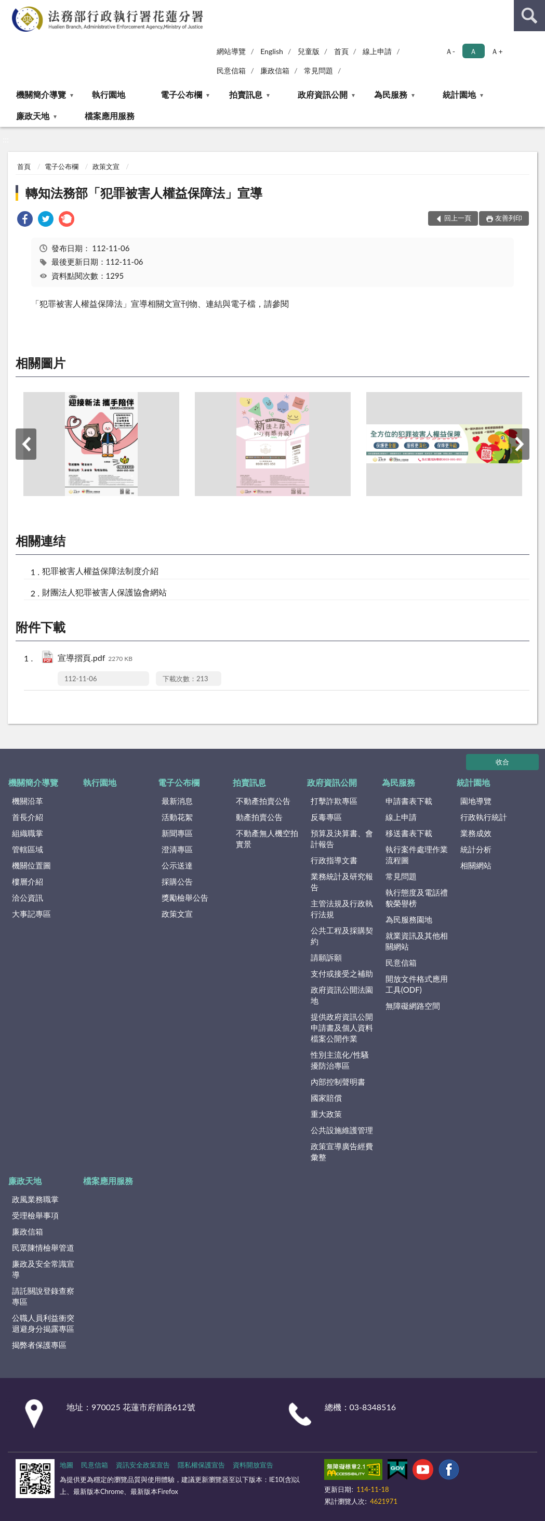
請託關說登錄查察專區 (43, 1296)
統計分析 (475, 849)
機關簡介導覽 (41, 94)
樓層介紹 (27, 881)
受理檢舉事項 (35, 1215)
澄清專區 (177, 849)
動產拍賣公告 (259, 817)
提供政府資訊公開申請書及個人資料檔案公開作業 (342, 1027)
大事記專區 (31, 913)
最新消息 (177, 800)
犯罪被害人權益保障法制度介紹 (100, 571)
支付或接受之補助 (342, 973)
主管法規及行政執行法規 (342, 909)
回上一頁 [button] (457, 218)
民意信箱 (231, 70)
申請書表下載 (409, 800)
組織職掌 (27, 833)
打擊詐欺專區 (334, 800)
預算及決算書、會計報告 (342, 838)
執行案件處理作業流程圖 (417, 854)
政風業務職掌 (35, 1199)
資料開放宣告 (253, 1465)
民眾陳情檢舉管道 (43, 1247)
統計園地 (459, 94)
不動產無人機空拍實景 (267, 838)
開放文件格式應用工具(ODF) (417, 984)
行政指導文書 (334, 860)
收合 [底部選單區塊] (502, 762)
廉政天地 (32, 116)
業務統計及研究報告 (342, 882)
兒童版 (309, 51)
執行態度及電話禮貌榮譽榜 (417, 898)
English (271, 51)
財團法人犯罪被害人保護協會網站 (104, 592)
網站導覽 (231, 51)
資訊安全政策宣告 (143, 1465)
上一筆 (26, 444)
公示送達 (177, 865)
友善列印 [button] (508, 218)
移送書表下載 (409, 833)
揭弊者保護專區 (39, 1344)
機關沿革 (27, 800)
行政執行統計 (483, 817)
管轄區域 (27, 849)
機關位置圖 (31, 865)
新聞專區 (177, 833)
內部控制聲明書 (338, 1081)
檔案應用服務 (110, 116)
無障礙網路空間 (413, 1005)
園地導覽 (475, 800)
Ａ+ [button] (496, 51)
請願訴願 (326, 957)
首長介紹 (27, 817)
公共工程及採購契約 (342, 936)
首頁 (341, 51)
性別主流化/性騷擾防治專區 (340, 1060)
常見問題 (318, 70)
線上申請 (377, 51)
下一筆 (519, 444)
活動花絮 (177, 817)
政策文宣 (105, 166)
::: (10, 9)
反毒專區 (326, 817)
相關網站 (475, 865)
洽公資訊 (27, 897)
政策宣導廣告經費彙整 (342, 1151)
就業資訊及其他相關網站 (417, 941)
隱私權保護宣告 (201, 1465)
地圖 (66, 1465)
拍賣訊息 (245, 94)
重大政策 (326, 1114)
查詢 (529, 15)
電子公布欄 (181, 94)
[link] (25, 220)
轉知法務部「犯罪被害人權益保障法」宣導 (143, 192)
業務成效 (475, 833)
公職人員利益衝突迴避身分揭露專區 (43, 1323)
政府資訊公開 (323, 94)
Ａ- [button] (450, 51)
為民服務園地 (409, 919)
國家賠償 (326, 1097)
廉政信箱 (274, 70)
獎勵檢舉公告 (185, 897)
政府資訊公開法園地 (342, 995)
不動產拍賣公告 (263, 800)
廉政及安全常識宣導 (43, 1269)
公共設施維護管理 (342, 1130)
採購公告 (177, 881)
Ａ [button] (473, 51)
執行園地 (108, 94)
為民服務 (390, 94)
